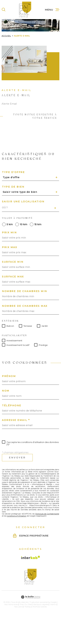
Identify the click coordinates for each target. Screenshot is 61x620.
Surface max (13, 276)
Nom (5, 391)
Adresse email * (16, 420)
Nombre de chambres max (24, 306)
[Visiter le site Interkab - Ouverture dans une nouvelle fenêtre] (30, 557)
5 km (10, 224)
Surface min (13, 262)
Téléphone (11, 405)
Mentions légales (40, 604)
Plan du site (25, 604)
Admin (53, 604)
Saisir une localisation (23, 201)
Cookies (43, 607)
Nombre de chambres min (24, 291)
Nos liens (18, 607)
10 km (23, 224)
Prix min (9, 232)
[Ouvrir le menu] (52, 10)
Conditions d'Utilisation (16, 516)
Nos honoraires (11, 604)
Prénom (9, 376)
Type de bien (13, 187)
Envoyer (17, 457)
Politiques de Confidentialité (47, 514)
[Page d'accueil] (25, 10)
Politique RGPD (31, 607)
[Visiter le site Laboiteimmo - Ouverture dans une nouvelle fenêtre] (30, 597)
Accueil (6, 36)
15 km (37, 224)
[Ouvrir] (4, 10)
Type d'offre (13, 172)
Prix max (9, 247)
